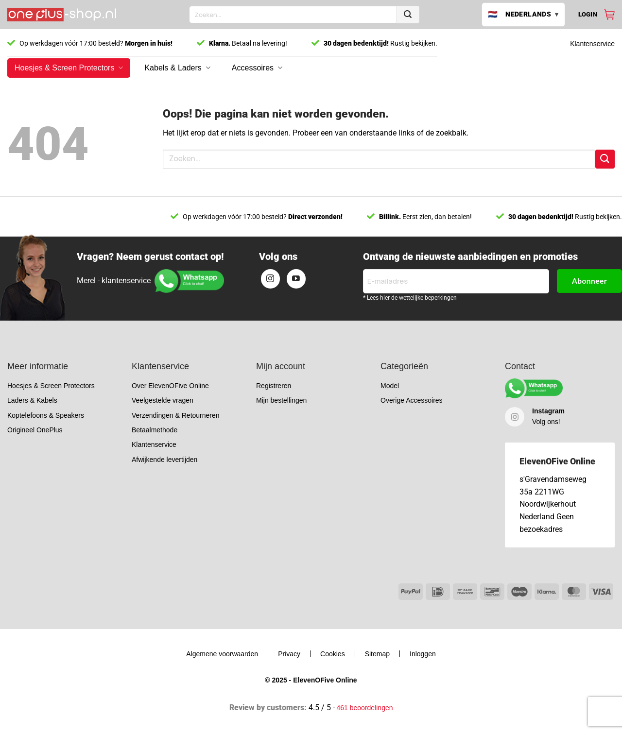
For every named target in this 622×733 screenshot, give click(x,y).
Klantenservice (592, 44)
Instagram (548, 411)
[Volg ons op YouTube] (296, 279)
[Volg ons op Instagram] (270, 279)
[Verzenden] (407, 14)
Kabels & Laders (177, 67)
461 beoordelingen (365, 708)
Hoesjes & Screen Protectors (69, 67)
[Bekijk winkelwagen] (609, 14)
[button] (587, 14)
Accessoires (257, 67)
